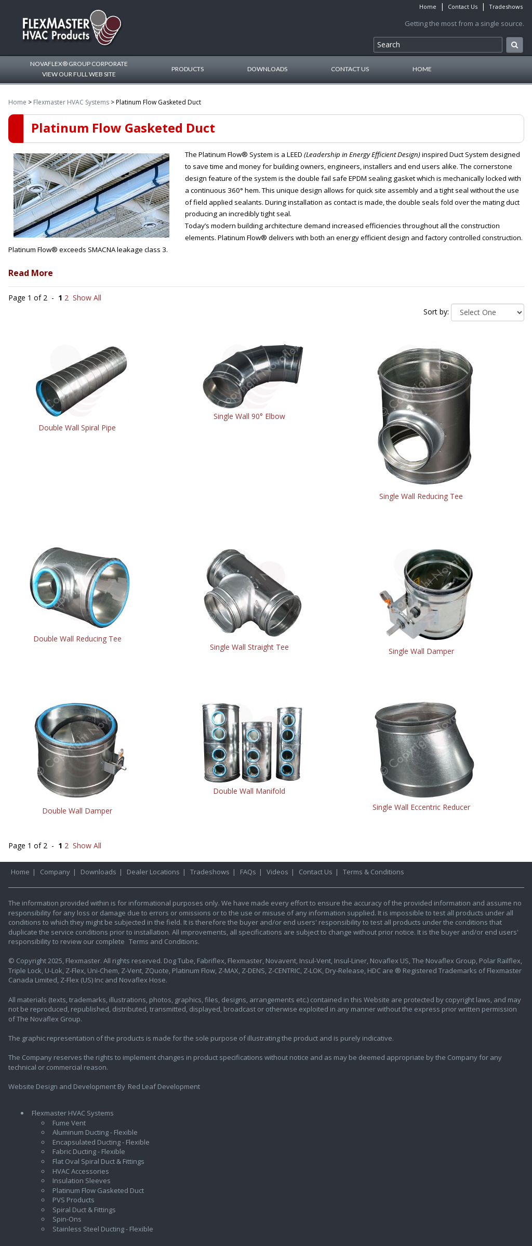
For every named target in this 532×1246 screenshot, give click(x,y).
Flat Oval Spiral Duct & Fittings (98, 1161)
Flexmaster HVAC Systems (71, 102)
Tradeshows (506, 6)
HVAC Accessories (80, 1171)
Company (55, 871)
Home (427, 6)
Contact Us (462, 6)
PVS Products (73, 1199)
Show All (87, 298)
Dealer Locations (153, 871)
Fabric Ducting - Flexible (88, 1151)
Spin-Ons (67, 1219)
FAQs (248, 871)
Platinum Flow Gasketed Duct (98, 1190)
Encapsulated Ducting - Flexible (101, 1142)
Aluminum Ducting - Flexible (95, 1132)
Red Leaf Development (164, 1086)
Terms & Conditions (373, 871)
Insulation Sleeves (81, 1180)
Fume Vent (69, 1122)
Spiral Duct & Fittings (84, 1209)
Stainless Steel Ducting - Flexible (102, 1229)
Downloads (267, 69)
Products (187, 69)
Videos (277, 871)
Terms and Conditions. (164, 941)
